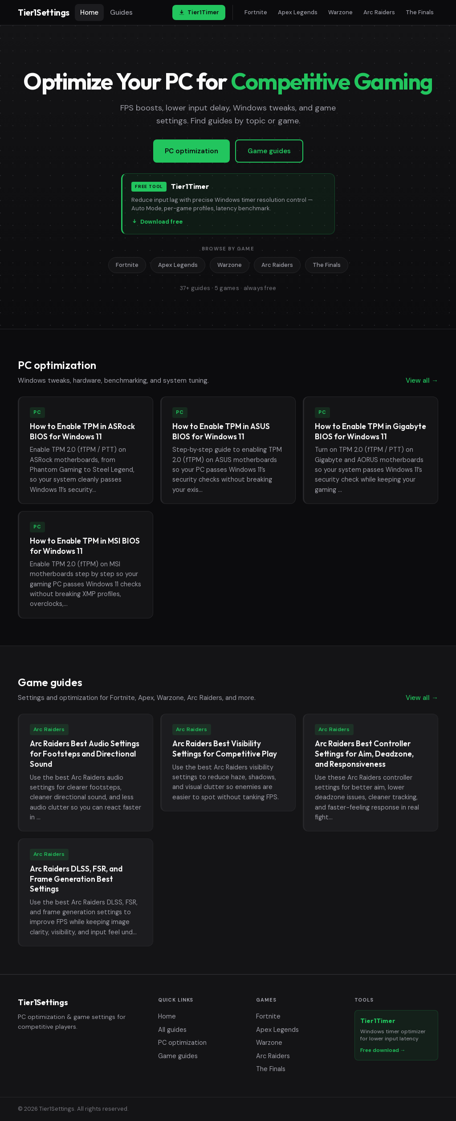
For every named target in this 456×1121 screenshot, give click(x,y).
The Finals (420, 12)
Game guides (269, 151)
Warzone (340, 12)
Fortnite (255, 12)
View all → (422, 380)
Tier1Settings (43, 12)
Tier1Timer (199, 12)
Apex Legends (298, 12)
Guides (121, 12)
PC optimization (191, 151)
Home (89, 12)
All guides (172, 1030)
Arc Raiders (379, 12)
